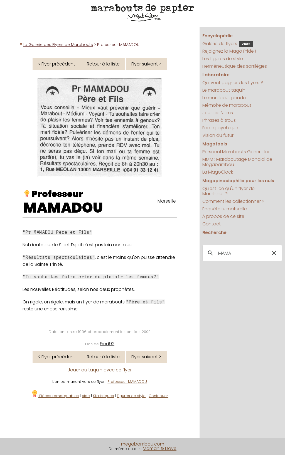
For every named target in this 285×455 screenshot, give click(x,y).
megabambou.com (142, 444)
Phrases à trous (219, 120)
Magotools (214, 144)
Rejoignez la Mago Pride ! (229, 51)
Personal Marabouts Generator (236, 152)
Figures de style (131, 395)
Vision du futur (218, 135)
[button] (274, 253)
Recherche (214, 232)
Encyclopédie (217, 36)
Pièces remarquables (55, 395)
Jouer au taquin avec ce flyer (100, 370)
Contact (211, 224)
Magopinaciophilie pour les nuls (238, 180)
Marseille (167, 201)
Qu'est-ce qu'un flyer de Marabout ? (228, 191)
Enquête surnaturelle (224, 209)
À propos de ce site (223, 216)
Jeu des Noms (217, 113)
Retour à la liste (103, 64)
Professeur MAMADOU (127, 381)
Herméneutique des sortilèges (234, 66)
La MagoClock (217, 172)
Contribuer (158, 395)
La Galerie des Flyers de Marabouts (58, 44)
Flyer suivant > (146, 64)
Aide (86, 395)
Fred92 (107, 343)
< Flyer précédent (56, 64)
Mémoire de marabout (226, 105)
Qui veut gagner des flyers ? (232, 82)
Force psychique (220, 128)
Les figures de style (222, 58)
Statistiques (103, 395)
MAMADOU (63, 208)
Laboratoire (216, 75)
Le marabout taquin (223, 90)
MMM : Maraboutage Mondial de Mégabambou (237, 162)
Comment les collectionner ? (233, 201)
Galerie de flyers (227, 43)
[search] (241, 253)
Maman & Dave (159, 448)
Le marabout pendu (224, 97)
